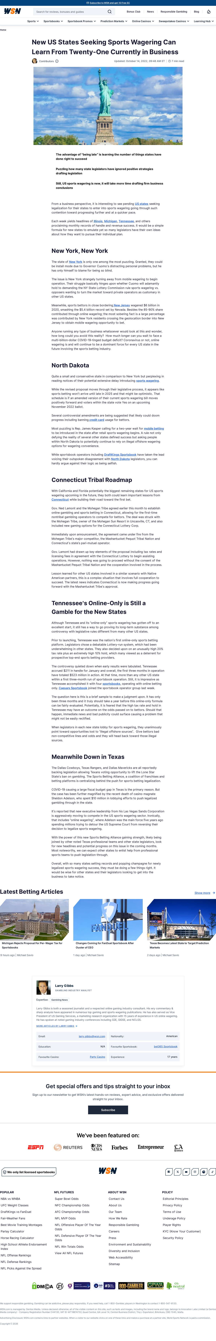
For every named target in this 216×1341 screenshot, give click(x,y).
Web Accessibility (121, 1261)
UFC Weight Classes (14, 1209)
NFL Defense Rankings (16, 1266)
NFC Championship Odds (72, 1209)
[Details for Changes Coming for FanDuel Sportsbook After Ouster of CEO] (108, 920)
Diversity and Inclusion (124, 1255)
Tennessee (126, 221)
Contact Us (116, 1203)
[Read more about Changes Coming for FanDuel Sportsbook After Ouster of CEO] (108, 948)
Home (3, 29)
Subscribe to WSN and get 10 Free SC (110, 2)
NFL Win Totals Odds (69, 1250)
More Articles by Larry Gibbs (56, 1030)
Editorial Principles (175, 1203)
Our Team (115, 1216)
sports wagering (147, 380)
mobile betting (154, 428)
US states (141, 204)
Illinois (98, 221)
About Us (115, 1209)
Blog (196, 11)
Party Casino (97, 1060)
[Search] (109, 11)
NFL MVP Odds (65, 1222)
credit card (96, 420)
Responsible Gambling (174, 11)
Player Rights (172, 1229)
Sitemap (114, 1268)
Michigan (110, 221)
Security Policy (173, 1242)
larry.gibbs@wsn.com (92, 1040)
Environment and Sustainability (130, 1248)
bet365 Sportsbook (165, 1050)
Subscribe (108, 1114)
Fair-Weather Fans (13, 1222)
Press (112, 1242)
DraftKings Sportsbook (120, 454)
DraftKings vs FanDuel (16, 1216)
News (150, 11)
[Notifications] (209, 11)
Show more (205, 893)
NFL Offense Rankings (16, 1259)
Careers (114, 1235)
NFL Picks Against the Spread (21, 1272)
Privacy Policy (172, 1209)
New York (75, 262)
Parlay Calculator (12, 1235)
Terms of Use (172, 1216)
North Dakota (120, 459)
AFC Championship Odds (72, 1216)
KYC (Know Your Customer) (182, 1235)
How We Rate (118, 1222)
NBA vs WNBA (10, 1203)
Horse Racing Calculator (17, 1242)
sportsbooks (111, 683)
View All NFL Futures (69, 1257)
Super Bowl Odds (67, 1203)
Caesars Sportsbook (73, 688)
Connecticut (60, 499)
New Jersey (121, 305)
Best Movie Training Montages (21, 1229)
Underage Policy (174, 1222)
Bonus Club (133, 11)
